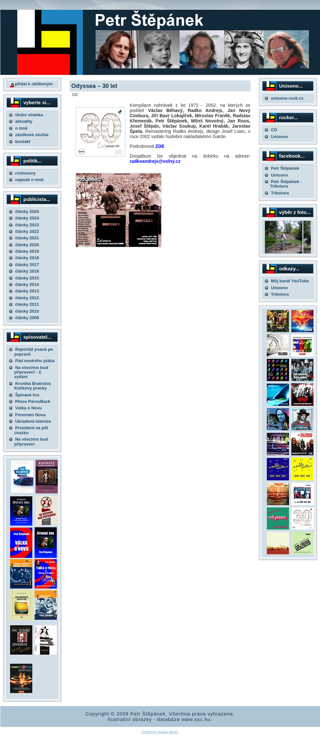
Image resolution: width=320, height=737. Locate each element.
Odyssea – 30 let (94, 86)
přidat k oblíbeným (31, 83)
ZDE (159, 146)
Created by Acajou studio (160, 732)
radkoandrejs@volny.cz (155, 161)
